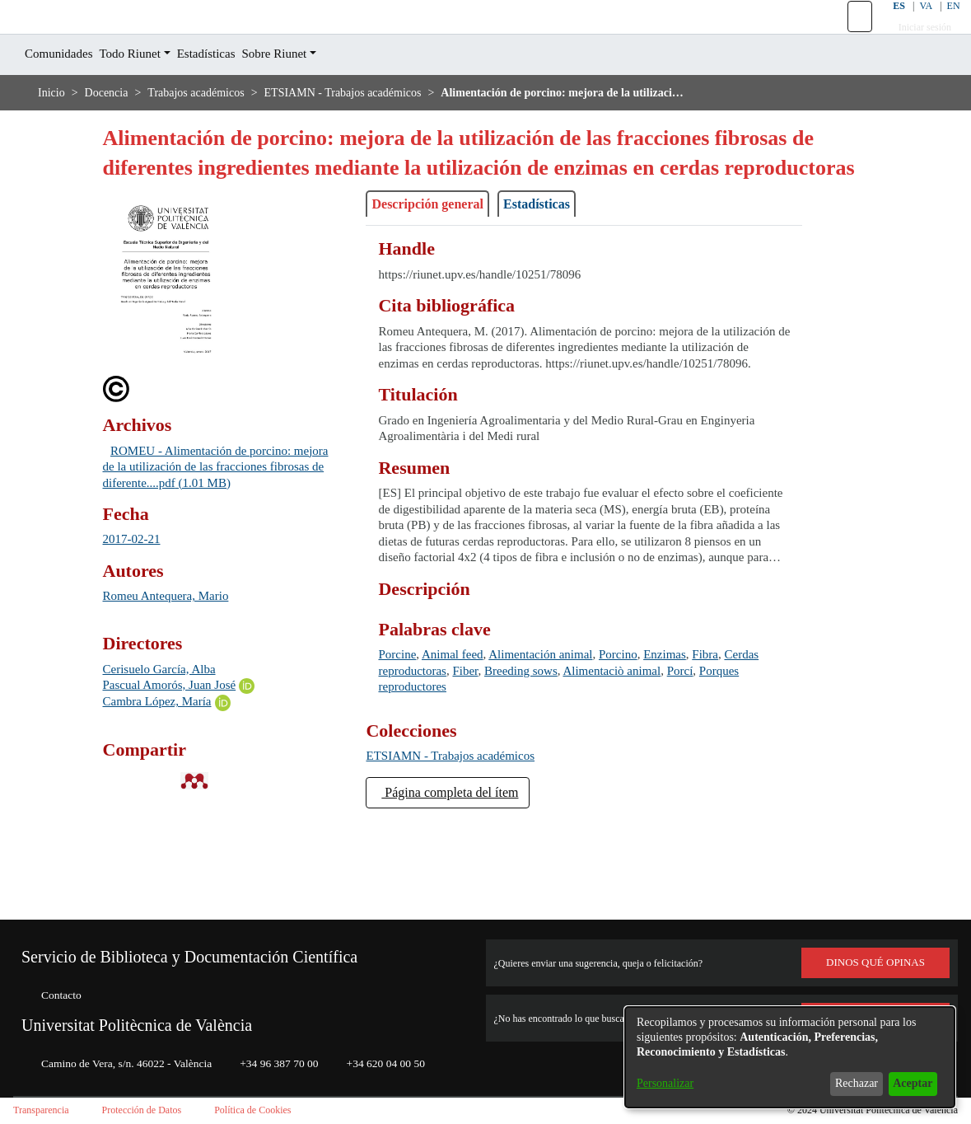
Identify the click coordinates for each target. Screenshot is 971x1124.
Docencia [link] (111, 130)
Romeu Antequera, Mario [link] (175, 664)
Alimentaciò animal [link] (698, 754)
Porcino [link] (652, 738)
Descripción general (437, 271)
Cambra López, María (164, 769)
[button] (849, 35)
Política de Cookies (283, 1110)
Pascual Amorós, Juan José (183, 752)
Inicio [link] (52, 130)
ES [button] (887, 24)
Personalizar (670, 1083)
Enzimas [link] (705, 738)
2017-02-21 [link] (136, 607)
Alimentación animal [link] (564, 738)
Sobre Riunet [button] (313, 91)
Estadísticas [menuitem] (233, 91)
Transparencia (46, 1110)
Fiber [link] (528, 754)
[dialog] (790, 1057)
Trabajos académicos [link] (214, 130)
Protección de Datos (159, 1110)
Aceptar (908, 1083)
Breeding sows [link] (593, 754)
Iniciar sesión (915, 46)
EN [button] (943, 24)
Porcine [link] (400, 738)
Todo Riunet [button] (147, 91)
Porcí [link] (393, 770)
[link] (461, 839)
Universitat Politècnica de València (156, 1011)
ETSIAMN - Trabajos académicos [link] (380, 130)
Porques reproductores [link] (483, 770)
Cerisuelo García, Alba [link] (167, 736)
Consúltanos (876, 1003)
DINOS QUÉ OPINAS (875, 948)
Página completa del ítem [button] (464, 875)
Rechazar (843, 1083)
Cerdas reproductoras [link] (442, 754)
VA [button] (915, 24)
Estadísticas (564, 271)
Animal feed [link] (464, 738)
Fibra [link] (751, 738)
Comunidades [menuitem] (65, 91)
